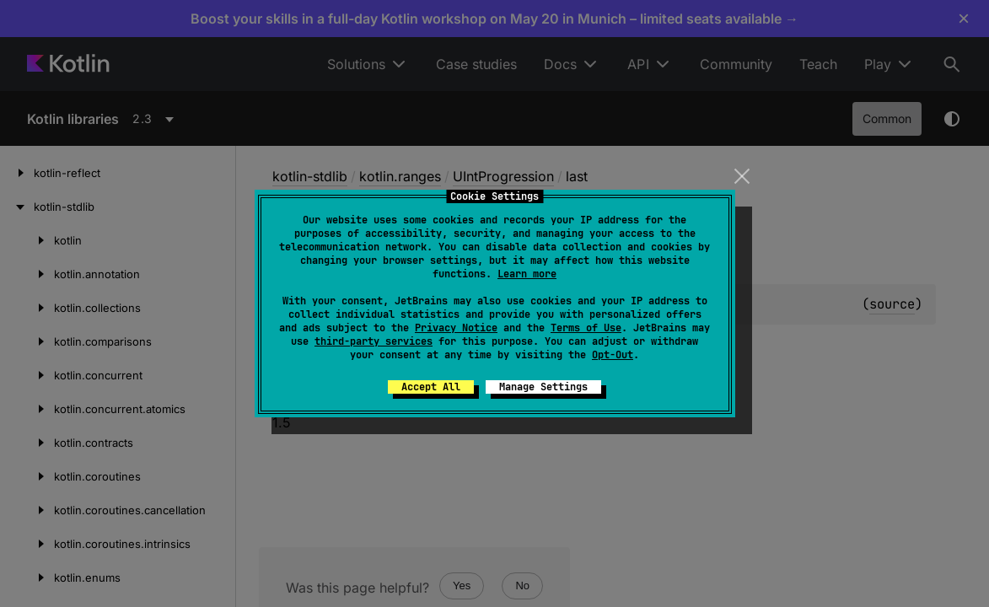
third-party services (373, 341)
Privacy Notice (456, 328)
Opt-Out (612, 355)
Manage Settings (543, 387)
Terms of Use (586, 328)
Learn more (526, 274)
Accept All (430, 387)
